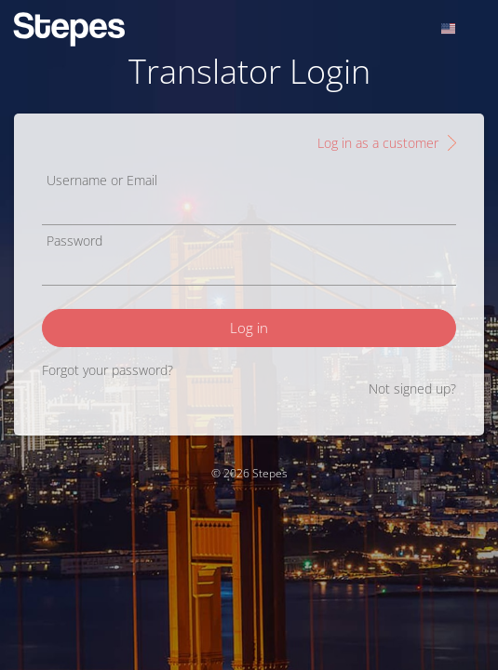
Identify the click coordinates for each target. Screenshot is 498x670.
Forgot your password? (107, 370)
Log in (249, 327)
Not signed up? (412, 388)
